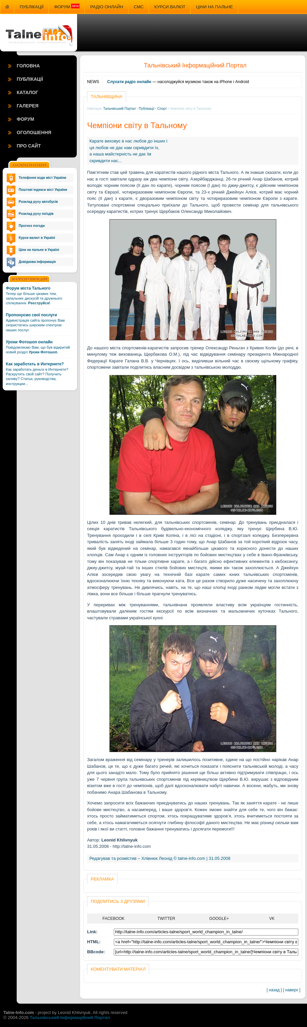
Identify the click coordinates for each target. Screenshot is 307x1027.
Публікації (31, 6)
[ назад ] (274, 990)
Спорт (162, 108)
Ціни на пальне (214, 6)
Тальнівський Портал (119, 108)
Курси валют (169, 6)
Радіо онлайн (106, 6)
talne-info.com (191, 858)
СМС (138, 6)
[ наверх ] (291, 990)
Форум (66, 7)
